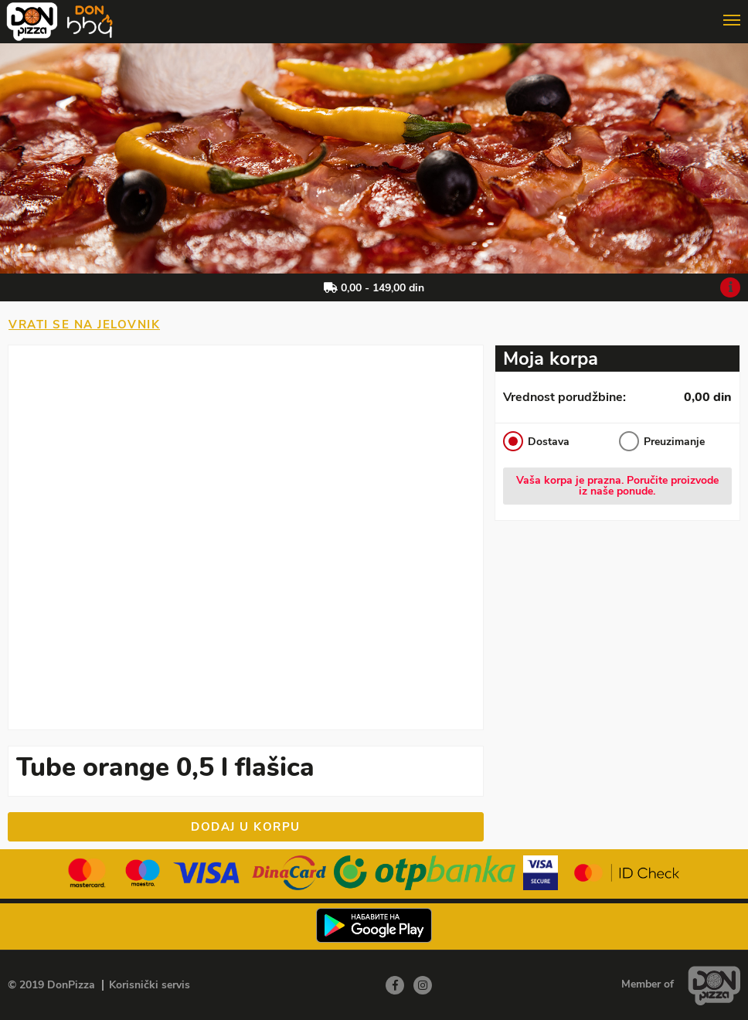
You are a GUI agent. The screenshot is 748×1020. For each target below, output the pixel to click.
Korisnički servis (149, 985)
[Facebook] (395, 985)
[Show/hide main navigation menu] (374, 14)
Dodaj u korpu (246, 827)
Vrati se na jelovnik (84, 324)
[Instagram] (422, 985)
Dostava (536, 441)
